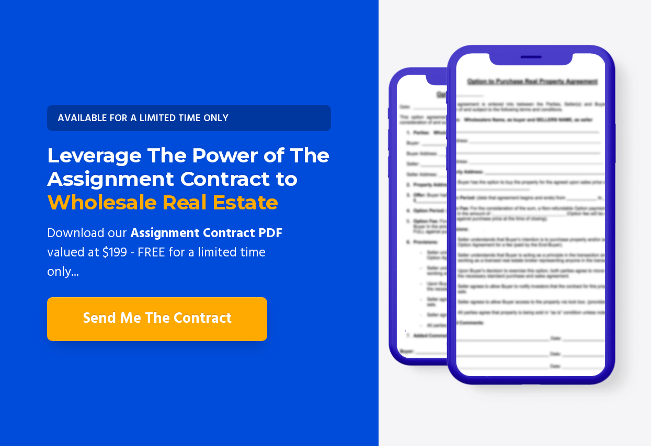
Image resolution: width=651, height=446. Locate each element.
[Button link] (189, 118)
